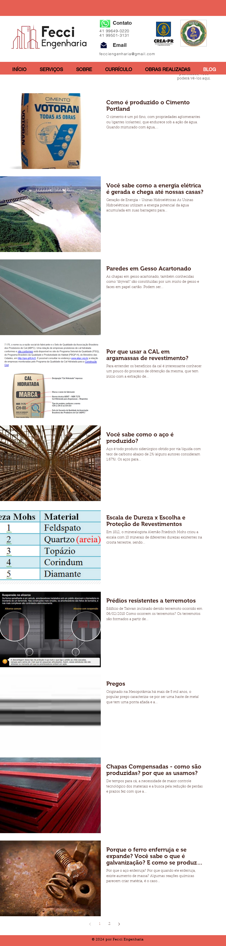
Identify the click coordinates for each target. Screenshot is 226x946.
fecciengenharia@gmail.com (127, 53)
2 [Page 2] (109, 924)
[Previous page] (90, 924)
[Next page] (119, 924)
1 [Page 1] (99, 924)
